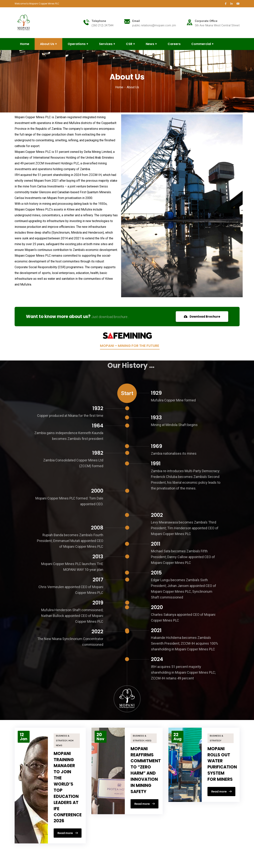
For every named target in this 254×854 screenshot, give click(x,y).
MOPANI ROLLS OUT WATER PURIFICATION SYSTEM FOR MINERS (222, 764)
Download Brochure (202, 317)
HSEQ (148, 740)
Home (119, 87)
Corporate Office (206, 21)
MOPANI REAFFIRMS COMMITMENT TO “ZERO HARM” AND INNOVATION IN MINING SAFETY (146, 770)
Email (136, 21)
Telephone (99, 21)
